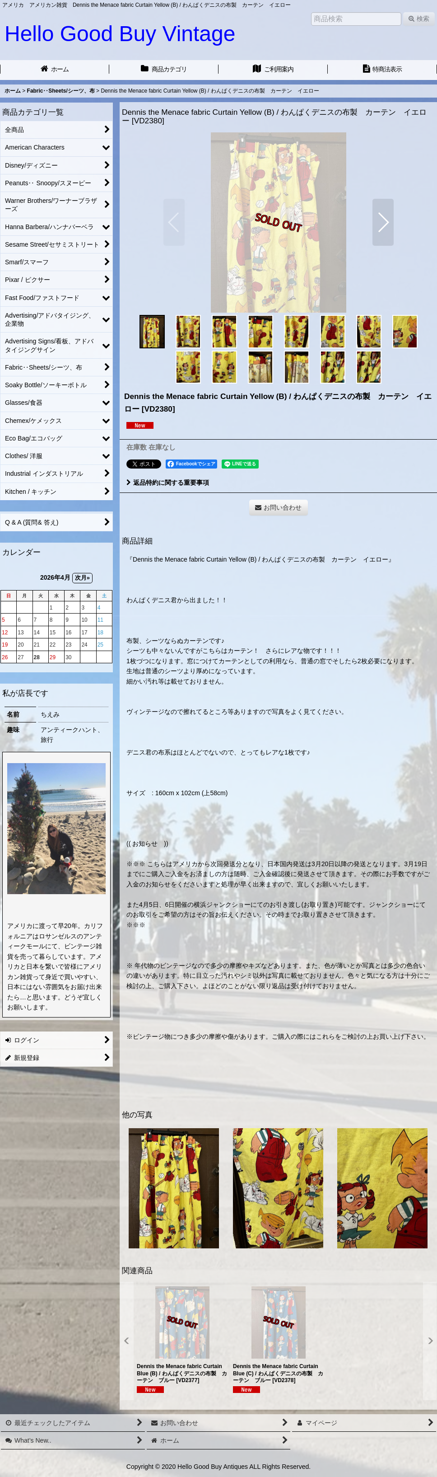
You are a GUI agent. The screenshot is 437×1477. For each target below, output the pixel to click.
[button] (174, 222)
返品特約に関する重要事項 (167, 482)
